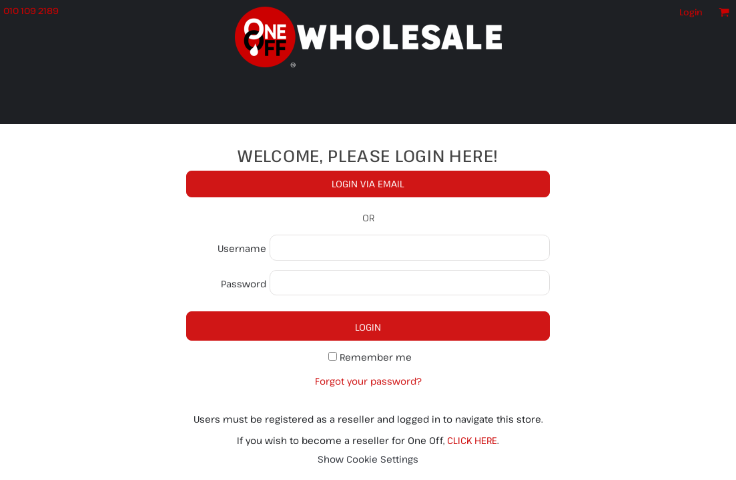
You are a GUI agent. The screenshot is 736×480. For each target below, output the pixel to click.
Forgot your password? (368, 381)
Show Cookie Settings (368, 459)
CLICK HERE (472, 440)
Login (691, 12)
